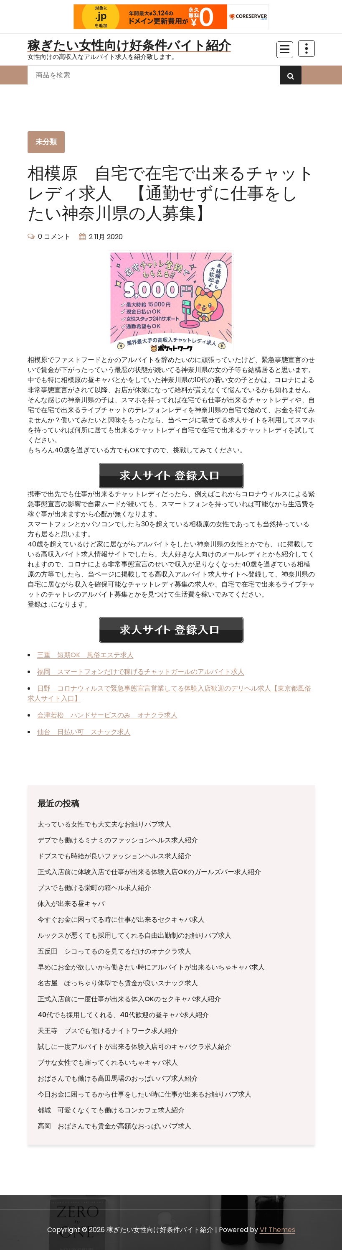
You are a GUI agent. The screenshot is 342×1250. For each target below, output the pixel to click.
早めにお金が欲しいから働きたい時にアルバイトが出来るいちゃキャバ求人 (151, 967)
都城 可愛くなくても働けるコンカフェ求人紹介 (111, 1110)
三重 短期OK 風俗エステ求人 (85, 655)
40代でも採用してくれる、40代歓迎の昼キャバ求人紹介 (123, 1015)
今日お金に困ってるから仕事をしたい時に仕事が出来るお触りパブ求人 (144, 1094)
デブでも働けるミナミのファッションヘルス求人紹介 (118, 840)
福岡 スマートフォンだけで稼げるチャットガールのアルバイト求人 (140, 671)
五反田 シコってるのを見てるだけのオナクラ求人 (114, 951)
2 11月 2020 (106, 237)
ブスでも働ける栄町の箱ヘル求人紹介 (94, 888)
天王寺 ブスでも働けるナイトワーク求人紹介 (108, 1031)
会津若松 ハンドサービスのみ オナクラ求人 (107, 715)
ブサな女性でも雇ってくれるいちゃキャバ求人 (108, 1062)
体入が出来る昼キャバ (71, 903)
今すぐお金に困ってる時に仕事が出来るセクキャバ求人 (121, 919)
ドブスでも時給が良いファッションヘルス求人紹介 (114, 856)
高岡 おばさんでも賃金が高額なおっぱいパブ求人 (114, 1126)
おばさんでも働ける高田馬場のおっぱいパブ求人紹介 (118, 1078)
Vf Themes (277, 1230)
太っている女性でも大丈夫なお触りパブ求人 (104, 824)
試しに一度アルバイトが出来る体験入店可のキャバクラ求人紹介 (134, 1046)
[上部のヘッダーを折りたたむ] (306, 48)
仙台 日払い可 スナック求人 (84, 732)
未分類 (46, 142)
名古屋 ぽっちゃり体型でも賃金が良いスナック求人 (118, 983)
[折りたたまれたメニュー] (284, 49)
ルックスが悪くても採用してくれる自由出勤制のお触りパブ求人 (134, 935)
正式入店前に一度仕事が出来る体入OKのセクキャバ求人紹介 (129, 999)
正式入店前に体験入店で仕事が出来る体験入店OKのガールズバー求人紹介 (149, 872)
